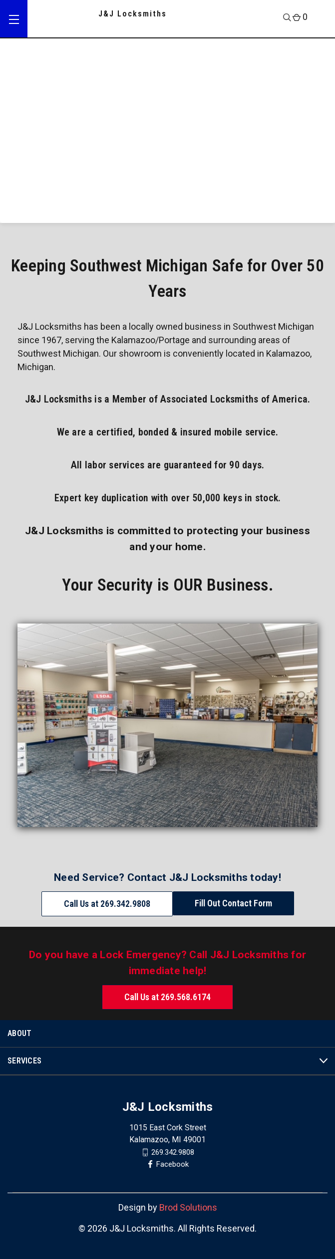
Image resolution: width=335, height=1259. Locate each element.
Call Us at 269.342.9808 (107, 903)
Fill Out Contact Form (233, 903)
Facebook (172, 1164)
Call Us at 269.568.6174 (167, 997)
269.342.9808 (172, 1152)
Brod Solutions (188, 1207)
